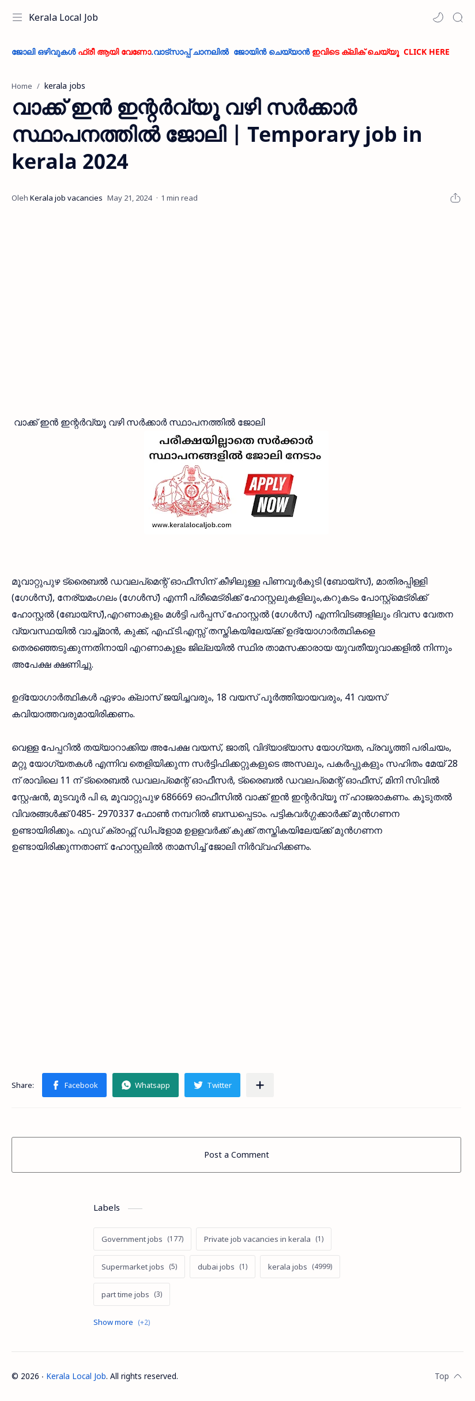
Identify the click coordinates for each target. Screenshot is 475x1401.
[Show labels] (123, 1322)
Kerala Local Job (63, 17)
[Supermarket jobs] (139, 1266)
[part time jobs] (131, 1294)
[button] (438, 17)
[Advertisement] (236, 310)
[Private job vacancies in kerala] (263, 1239)
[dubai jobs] (222, 1266)
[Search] (457, 17)
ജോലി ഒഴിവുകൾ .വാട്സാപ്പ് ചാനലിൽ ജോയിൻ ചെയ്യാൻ (231, 51)
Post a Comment (236, 1154)
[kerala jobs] (300, 1266)
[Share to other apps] (260, 1085)
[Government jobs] (142, 1239)
